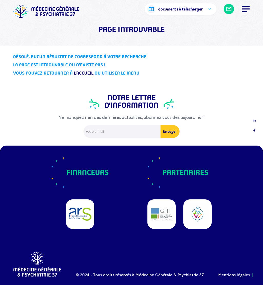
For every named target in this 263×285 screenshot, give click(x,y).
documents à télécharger (180, 9)
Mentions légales (234, 274)
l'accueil (83, 73)
